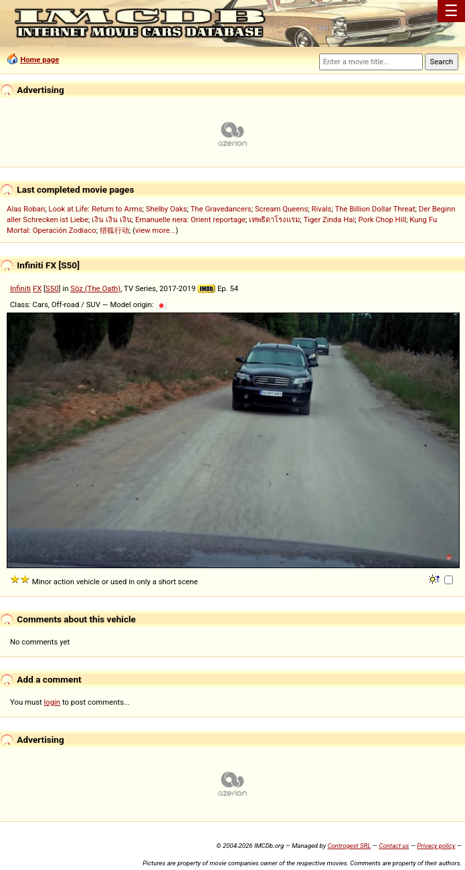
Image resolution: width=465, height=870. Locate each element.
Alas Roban (26, 208)
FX (37, 288)
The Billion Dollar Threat (375, 208)
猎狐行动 (114, 230)
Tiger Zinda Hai (329, 219)
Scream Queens (281, 208)
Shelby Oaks (166, 208)
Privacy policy (436, 845)
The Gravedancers (221, 208)
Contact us (394, 845)
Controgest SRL (349, 845)
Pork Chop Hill (382, 219)
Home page (39, 59)
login (52, 702)
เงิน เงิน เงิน (112, 219)
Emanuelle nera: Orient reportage (190, 219)
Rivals (322, 208)
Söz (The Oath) (95, 288)
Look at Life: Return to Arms (95, 208)
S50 (51, 288)
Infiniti (20, 288)
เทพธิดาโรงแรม (274, 219)
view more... (155, 230)
